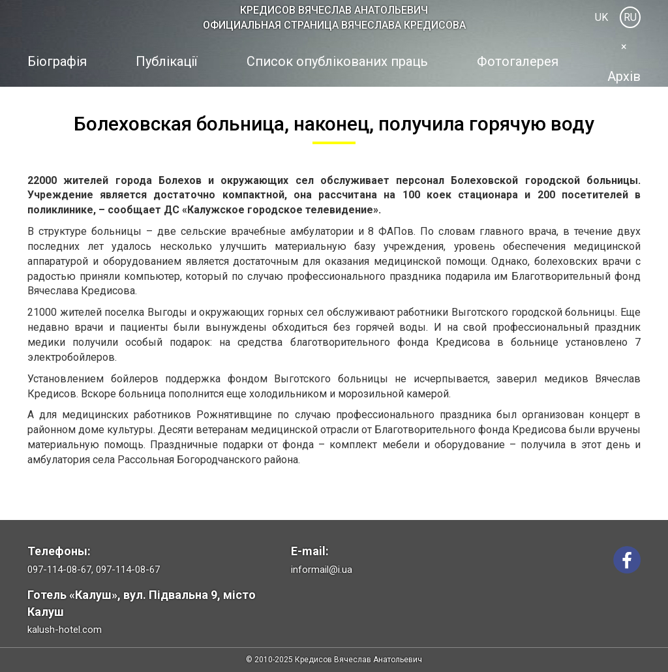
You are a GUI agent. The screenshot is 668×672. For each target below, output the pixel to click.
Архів (624, 76)
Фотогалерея (517, 61)
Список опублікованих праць (337, 61)
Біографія (57, 61)
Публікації (166, 61)
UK (601, 17)
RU (630, 17)
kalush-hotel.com (64, 629)
